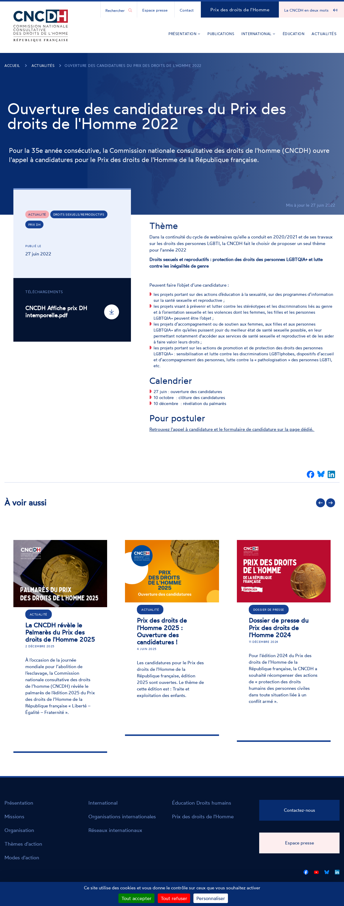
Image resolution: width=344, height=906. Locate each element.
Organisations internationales (122, 816)
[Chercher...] (115, 10)
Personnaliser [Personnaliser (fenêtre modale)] (210, 898)
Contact (187, 10)
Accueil (12, 65)
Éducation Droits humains (201, 803)
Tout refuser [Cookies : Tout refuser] (174, 898)
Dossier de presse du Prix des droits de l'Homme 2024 (279, 627)
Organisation (19, 830)
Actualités (324, 33)
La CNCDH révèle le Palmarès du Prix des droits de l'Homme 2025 (60, 632)
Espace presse (155, 10)
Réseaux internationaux (115, 830)
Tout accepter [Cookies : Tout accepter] (136, 898)
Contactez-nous (299, 810)
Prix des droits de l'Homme (239, 9)
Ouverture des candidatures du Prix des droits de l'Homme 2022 (133, 65)
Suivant (330, 502)
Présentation (184, 34)
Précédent (320, 502)
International (258, 34)
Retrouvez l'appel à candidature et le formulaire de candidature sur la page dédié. (232, 429)
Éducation (294, 34)
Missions (14, 816)
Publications (220, 34)
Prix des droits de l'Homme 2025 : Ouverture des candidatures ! (162, 631)
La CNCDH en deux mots (306, 10)
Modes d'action (21, 857)
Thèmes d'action (23, 844)
